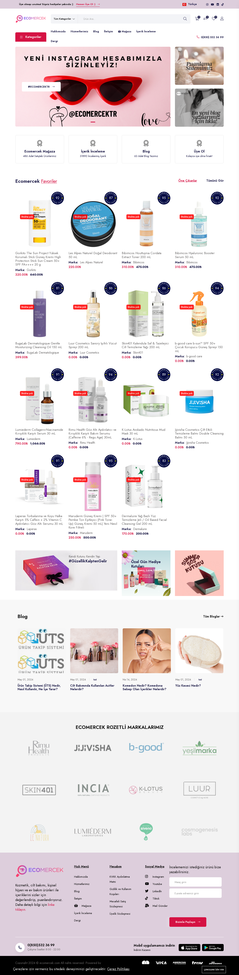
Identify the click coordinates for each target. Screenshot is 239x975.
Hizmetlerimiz (79, 31)
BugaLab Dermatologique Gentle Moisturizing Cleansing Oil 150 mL (38, 345)
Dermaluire (140, 529)
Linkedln (153, 891)
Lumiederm (33, 439)
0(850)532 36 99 (41, 945)
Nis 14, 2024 (130, 679)
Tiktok (152, 899)
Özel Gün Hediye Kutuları (146, 564)
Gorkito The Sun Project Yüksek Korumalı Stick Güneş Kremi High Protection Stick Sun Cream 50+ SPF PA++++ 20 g (38, 259)
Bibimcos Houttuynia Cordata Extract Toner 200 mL (141, 255)
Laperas (32, 529)
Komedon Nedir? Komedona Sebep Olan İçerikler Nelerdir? (144, 687)
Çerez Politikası (118, 969)
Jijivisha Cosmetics (197, 442)
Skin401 (138, 352)
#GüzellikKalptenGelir (88, 561)
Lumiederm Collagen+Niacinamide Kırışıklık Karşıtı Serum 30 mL (39, 431)
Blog (96, 31)
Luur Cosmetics (89, 352)
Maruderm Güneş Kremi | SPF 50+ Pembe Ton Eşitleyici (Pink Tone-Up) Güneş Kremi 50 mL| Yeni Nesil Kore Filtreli (93, 522)
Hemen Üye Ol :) (88, 4)
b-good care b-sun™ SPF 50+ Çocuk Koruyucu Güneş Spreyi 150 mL (199, 347)
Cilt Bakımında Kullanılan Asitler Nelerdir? (92, 687)
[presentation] (197, 907)
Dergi (54, 41)
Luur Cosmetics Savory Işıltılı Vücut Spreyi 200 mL (93, 345)
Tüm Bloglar (213, 616)
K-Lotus (137, 439)
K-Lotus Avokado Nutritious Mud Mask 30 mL (143, 431)
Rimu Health (87, 442)
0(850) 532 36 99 (212, 37)
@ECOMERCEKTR (41, 86)
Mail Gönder (156, 906)
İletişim (108, 31)
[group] (39, 748)
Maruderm (86, 533)
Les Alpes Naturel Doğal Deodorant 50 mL (93, 255)
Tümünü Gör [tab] (215, 180)
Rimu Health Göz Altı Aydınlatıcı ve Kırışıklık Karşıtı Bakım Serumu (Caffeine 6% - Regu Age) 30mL (92, 433)
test (95, 679)
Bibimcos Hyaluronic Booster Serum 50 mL (195, 255)
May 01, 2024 (25, 679)
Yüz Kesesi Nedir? (188, 685)
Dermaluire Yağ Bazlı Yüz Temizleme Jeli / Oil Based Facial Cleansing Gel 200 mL (144, 520)
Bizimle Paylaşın (188, 922)
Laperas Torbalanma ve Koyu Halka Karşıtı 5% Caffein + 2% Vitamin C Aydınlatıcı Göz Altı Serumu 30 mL (39, 520)
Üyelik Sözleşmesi (120, 914)
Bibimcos (138, 262)
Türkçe (190, 4)
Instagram (154, 877)
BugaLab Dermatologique (43, 352)
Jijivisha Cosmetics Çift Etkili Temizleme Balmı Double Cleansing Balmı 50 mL (199, 433)
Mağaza (124, 31)
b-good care (194, 356)
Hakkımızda (58, 31)
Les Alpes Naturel (91, 262)
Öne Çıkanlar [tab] (187, 180)
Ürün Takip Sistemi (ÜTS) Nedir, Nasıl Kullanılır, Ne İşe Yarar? (39, 687)
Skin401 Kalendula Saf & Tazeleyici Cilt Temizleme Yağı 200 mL (145, 345)
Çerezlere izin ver (214, 969)
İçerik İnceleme (146, 31)
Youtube (153, 884)
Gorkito (31, 270)
